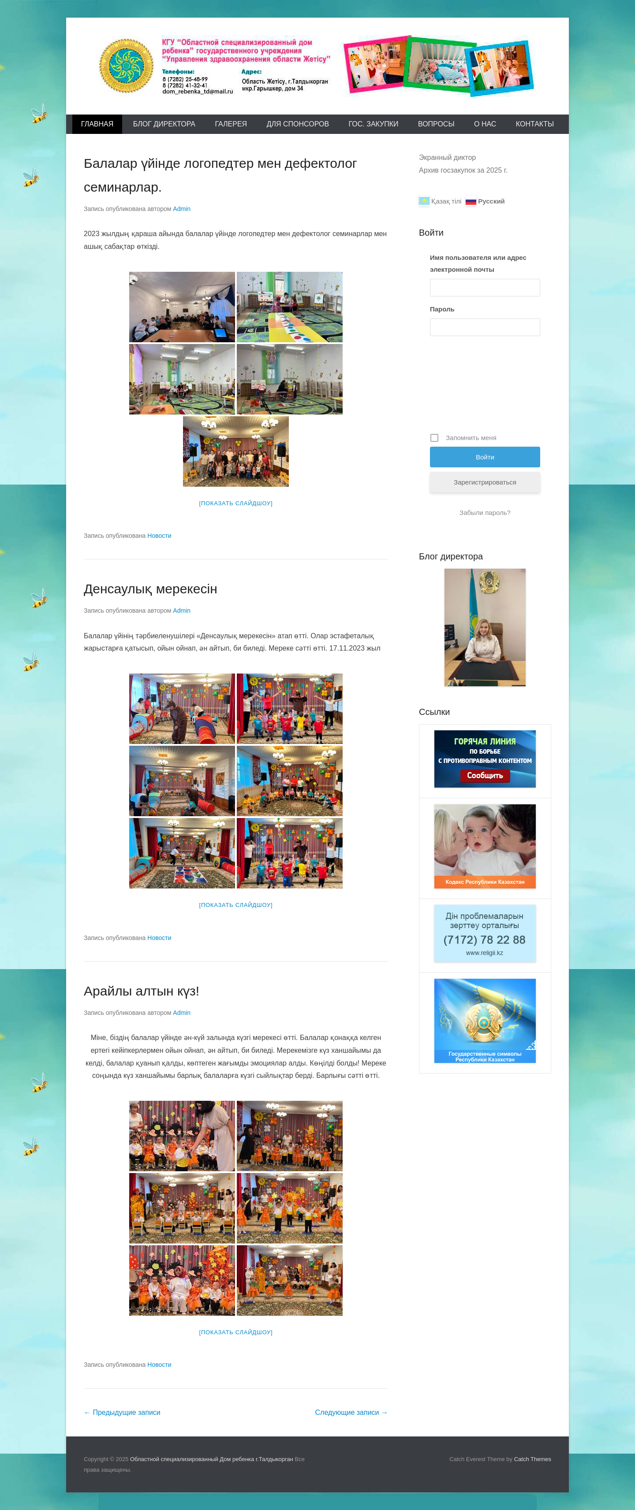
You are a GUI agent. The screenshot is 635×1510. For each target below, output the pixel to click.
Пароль (442, 309)
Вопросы (436, 124)
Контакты (535, 124)
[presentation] (466, 387)
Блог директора (164, 124)
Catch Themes (532, 1459)
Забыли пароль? (485, 512)
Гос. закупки (374, 124)
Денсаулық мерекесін (150, 588)
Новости (159, 535)
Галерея (231, 124)
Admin (181, 208)
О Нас (485, 124)
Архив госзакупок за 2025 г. (463, 170)
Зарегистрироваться (485, 482)
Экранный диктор (447, 157)
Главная (97, 124)
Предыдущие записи (122, 1412)
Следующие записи (351, 1412)
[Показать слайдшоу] (236, 503)
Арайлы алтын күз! (141, 991)
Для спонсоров (298, 124)
